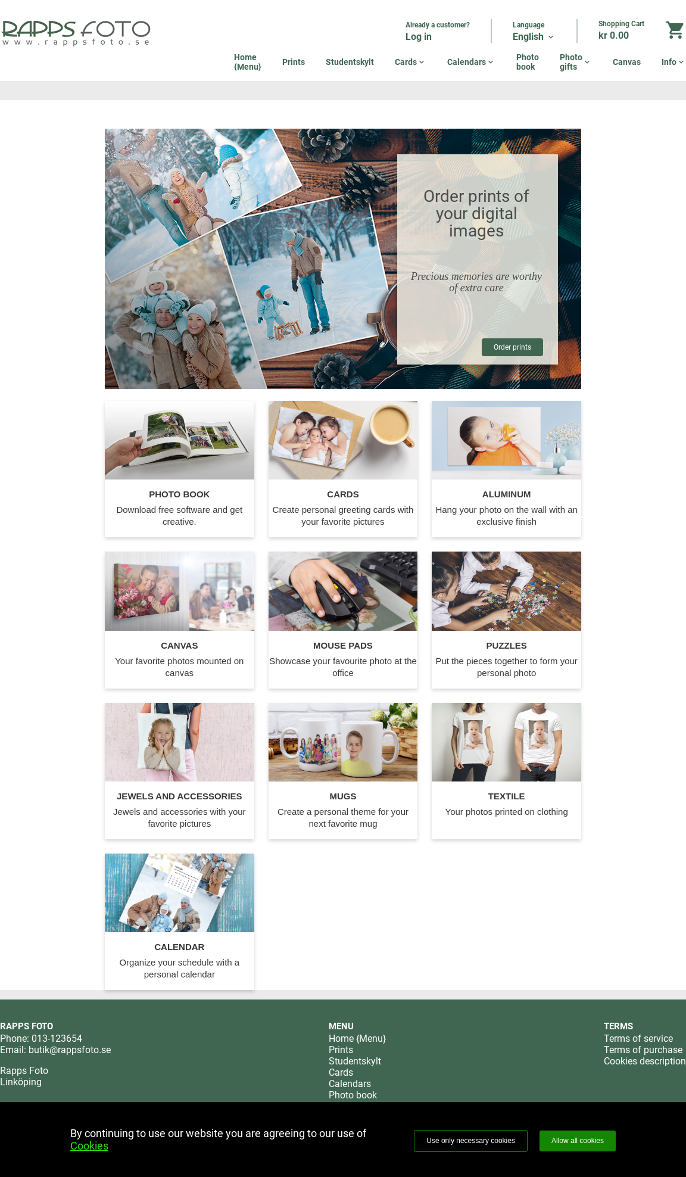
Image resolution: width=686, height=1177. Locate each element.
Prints (293, 62)
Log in (419, 36)
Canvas (627, 62)
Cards (410, 62)
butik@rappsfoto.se (70, 1049)
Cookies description (645, 1061)
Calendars (471, 62)
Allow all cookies (577, 1140)
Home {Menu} (247, 61)
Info (674, 62)
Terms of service (638, 1038)
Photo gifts (576, 61)
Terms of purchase (643, 1049)
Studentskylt (350, 62)
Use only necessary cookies (470, 1140)
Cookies (89, 1145)
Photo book (527, 61)
